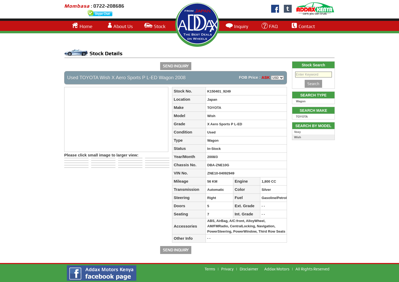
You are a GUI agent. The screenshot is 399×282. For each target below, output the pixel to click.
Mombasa (77, 6)
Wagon (300, 101)
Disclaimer (249, 269)
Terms (210, 269)
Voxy (297, 131)
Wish (297, 137)
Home (86, 26)
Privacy (227, 269)
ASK (266, 77)
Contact (307, 26)
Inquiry (241, 26)
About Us (123, 26)
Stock (159, 26)
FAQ (273, 26)
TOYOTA (302, 116)
